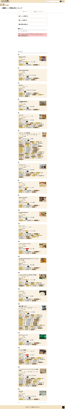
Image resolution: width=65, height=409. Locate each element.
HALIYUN (21, 391)
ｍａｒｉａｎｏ (22, 225)
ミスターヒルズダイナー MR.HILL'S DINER (28, 274)
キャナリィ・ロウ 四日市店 (24, 132)
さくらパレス (21, 291)
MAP (27, 63)
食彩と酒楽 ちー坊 (22, 306)
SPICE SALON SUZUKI (24, 70)
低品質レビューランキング (38, 11)
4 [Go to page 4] (44, 402)
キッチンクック (22, 164)
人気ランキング (25, 11)
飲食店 (3, 5)
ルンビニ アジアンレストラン (25, 243)
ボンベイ (20, 182)
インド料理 (7, 5)
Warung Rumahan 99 (23, 212)
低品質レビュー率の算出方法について (23, 35)
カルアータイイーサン (23, 335)
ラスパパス (21, 115)
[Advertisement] (32, 43)
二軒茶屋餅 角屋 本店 (23, 101)
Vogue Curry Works (23, 197)
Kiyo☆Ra (21, 85)
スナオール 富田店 (22, 350)
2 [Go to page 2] (40, 402)
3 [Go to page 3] (42, 402)
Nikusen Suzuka (22, 56)
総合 (0, 5)
